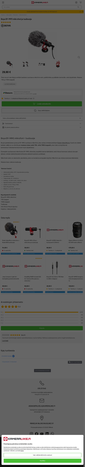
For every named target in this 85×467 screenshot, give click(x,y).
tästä (22, 450)
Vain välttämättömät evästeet (42, 455)
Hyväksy (42, 460)
